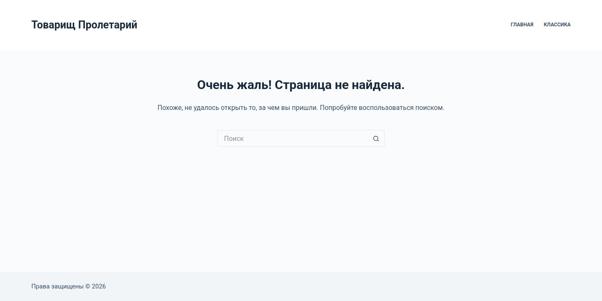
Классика (557, 25)
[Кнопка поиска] (376, 138)
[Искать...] (292, 138)
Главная (522, 25)
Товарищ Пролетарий (84, 25)
